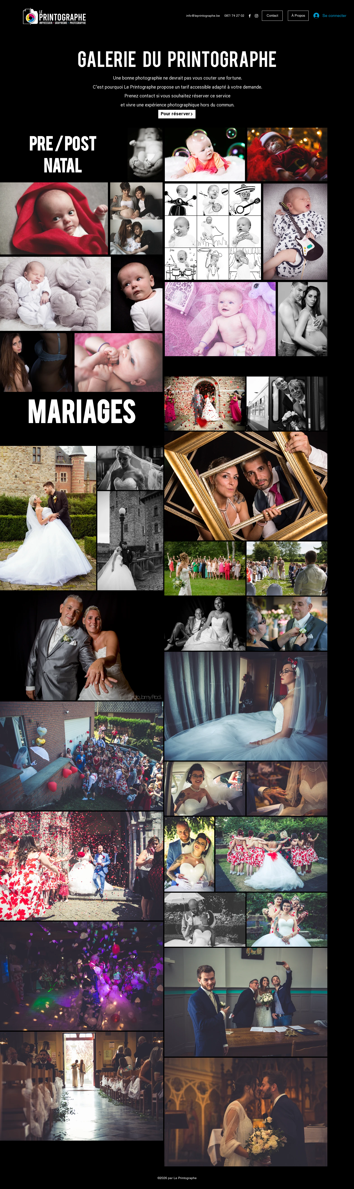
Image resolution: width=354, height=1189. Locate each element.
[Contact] (272, 16)
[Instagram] (256, 16)
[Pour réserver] (177, 114)
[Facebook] (249, 16)
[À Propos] (298, 16)
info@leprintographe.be (203, 15)
